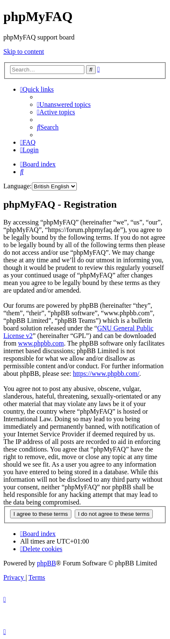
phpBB (46, 563)
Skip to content (23, 51)
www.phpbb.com (41, 343)
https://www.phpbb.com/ (106, 373)
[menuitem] (64, 104)
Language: (17, 186)
